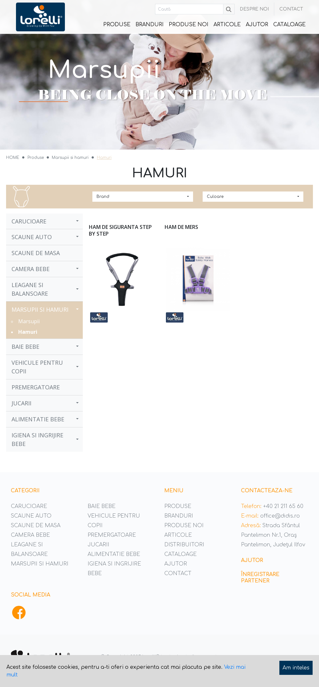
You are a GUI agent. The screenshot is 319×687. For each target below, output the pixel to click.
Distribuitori (184, 545)
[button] (78, 221)
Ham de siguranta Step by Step (120, 230)
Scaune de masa (36, 253)
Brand (103, 196)
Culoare (215, 196)
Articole (227, 24)
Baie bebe (25, 346)
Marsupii (29, 321)
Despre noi (254, 9)
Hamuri (27, 331)
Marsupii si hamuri (40, 309)
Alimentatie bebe (38, 419)
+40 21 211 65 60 (283, 506)
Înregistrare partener (260, 578)
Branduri (178, 516)
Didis (40, 17)
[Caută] (189, 9)
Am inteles (296, 668)
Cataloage (289, 24)
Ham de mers (181, 226)
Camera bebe (31, 269)
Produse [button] (117, 26)
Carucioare (29, 221)
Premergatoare (36, 387)
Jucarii (21, 403)
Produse (177, 506)
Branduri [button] (150, 24)
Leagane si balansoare (30, 289)
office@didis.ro (280, 516)
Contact (291, 9)
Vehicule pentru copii (37, 367)
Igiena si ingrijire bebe (37, 439)
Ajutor (257, 24)
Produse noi (188, 24)
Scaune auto (32, 237)
